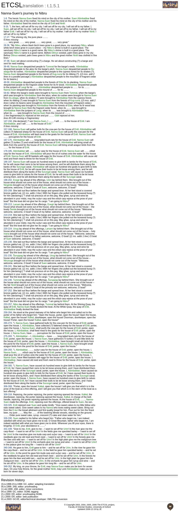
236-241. (8, 266)
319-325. (8, 405)
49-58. (7, 82)
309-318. (8, 394)
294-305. (8, 365)
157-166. (8, 129)
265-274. (8, 323)
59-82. (7, 93)
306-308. (8, 386)
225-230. (8, 242)
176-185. (8, 151)
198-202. (8, 180)
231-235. (8, 255)
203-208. (8, 190)
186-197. (8, 162)
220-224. (8, 229)
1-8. (6, 18)
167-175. (8, 140)
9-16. (6, 26)
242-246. (8, 280)
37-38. (7, 61)
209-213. (8, 204)
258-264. (8, 312)
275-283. (8, 336)
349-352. (8, 466)
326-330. (8, 418)
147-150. (8, 121)
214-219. (8, 215)
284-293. (8, 350)
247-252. (8, 290)
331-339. (8, 429)
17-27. (7, 37)
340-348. (8, 447)
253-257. (8, 304)
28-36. (7, 45)
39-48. (7, 66)
